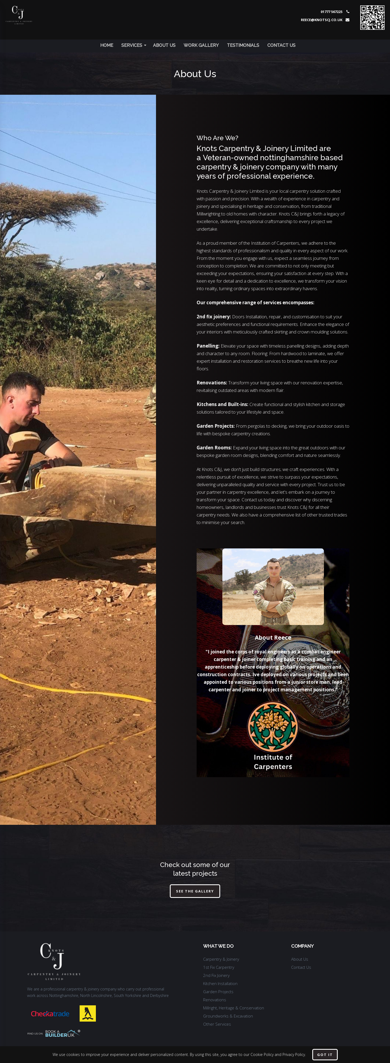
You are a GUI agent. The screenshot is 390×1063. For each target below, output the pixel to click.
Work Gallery (201, 45)
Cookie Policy (262, 1054)
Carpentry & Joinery (221, 959)
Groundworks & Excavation (228, 1016)
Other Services (217, 1024)
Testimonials (243, 45)
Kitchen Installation (220, 983)
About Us (164, 45)
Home (106, 45)
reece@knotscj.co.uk (321, 19)
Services (133, 45)
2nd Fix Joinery (216, 975)
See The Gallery (195, 891)
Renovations (214, 999)
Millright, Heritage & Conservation (233, 1007)
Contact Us (281, 45)
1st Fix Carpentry (218, 967)
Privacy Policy (293, 1054)
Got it (325, 1054)
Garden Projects (218, 991)
